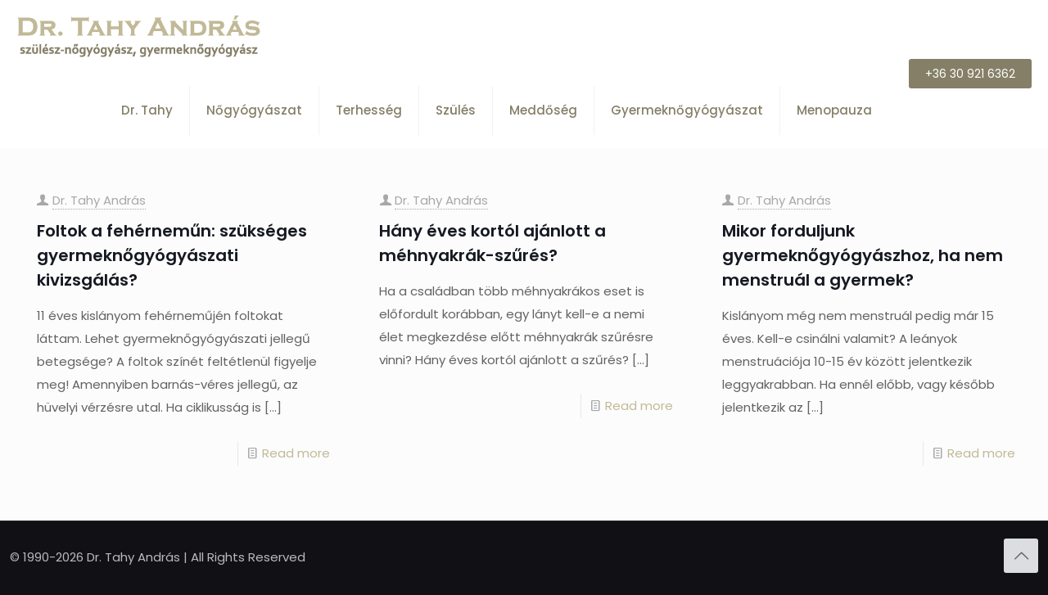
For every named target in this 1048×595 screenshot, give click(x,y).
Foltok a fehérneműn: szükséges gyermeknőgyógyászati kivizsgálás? (172, 255)
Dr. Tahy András (99, 200)
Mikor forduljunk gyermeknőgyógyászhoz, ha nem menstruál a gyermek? (862, 255)
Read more (296, 453)
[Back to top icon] (1021, 556)
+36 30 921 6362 (970, 73)
